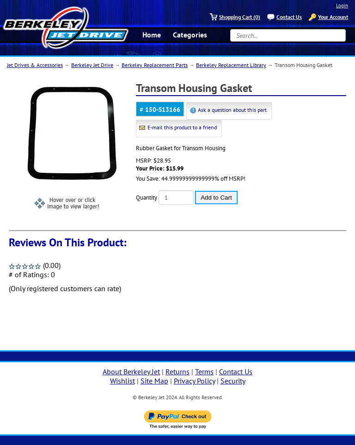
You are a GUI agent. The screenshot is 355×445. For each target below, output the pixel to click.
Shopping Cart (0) (239, 16)
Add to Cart (216, 197)
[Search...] (288, 35)
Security (232, 380)
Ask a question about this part (232, 109)
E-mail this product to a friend (182, 127)
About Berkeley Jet (131, 371)
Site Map (154, 380)
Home (151, 34)
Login (342, 5)
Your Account (333, 16)
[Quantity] (176, 197)
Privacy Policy (194, 380)
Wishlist (122, 380)
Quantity (146, 197)
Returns (177, 371)
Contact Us (289, 16)
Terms (204, 371)
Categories (190, 34)
